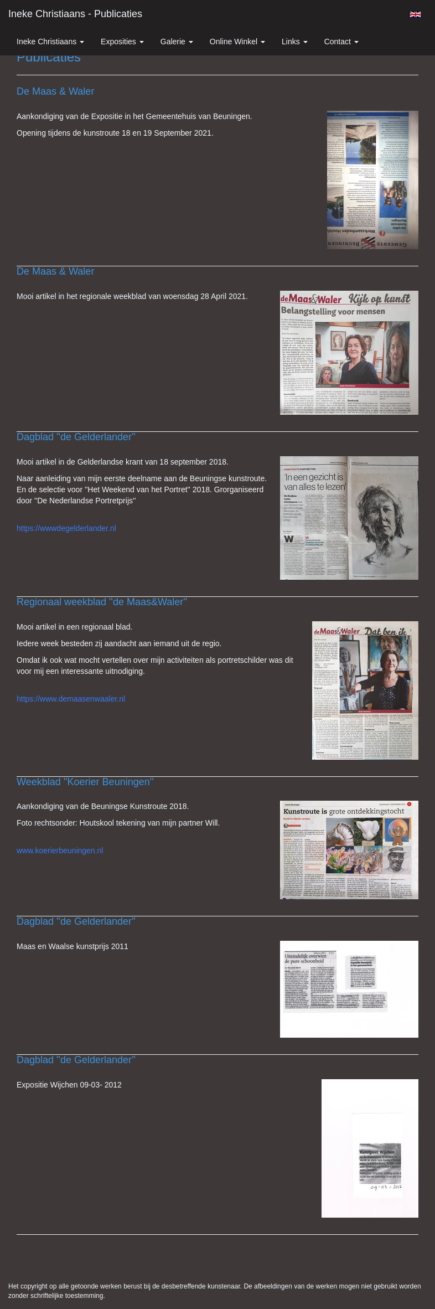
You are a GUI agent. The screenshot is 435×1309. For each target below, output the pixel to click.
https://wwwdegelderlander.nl (66, 528)
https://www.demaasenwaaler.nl (71, 698)
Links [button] (295, 41)
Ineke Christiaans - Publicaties (75, 13)
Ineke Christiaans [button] (50, 41)
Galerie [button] (176, 41)
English (415, 14)
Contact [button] (341, 41)
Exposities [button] (122, 41)
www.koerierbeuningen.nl (60, 850)
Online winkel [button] (237, 41)
